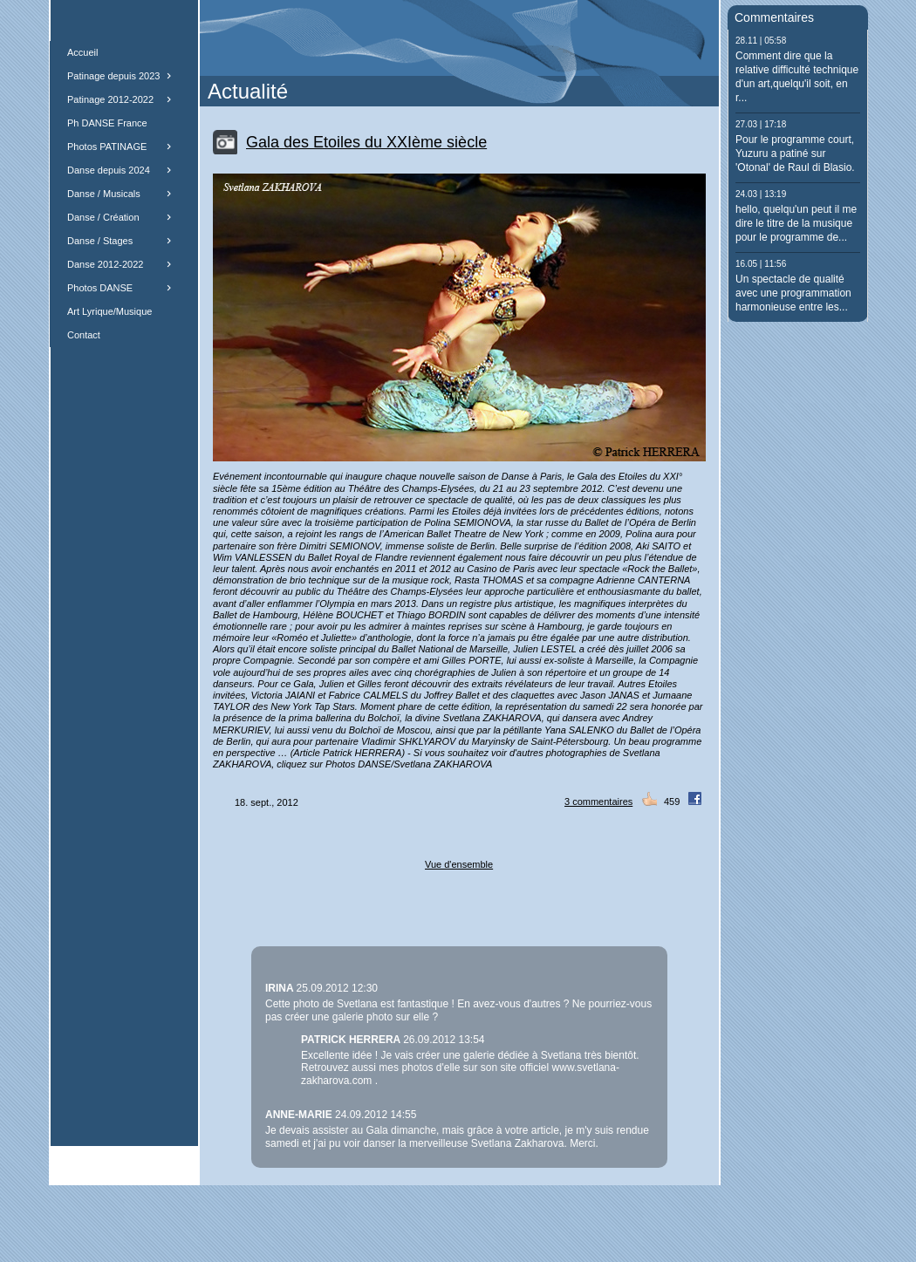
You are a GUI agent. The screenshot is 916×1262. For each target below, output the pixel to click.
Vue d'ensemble (459, 864)
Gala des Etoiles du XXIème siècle (366, 142)
